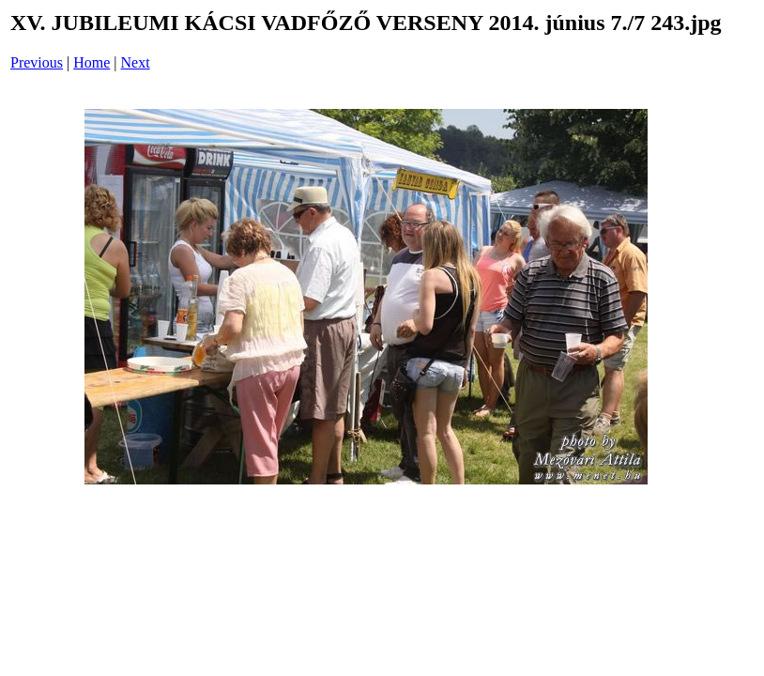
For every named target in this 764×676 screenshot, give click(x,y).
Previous (36, 62)
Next (135, 62)
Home (91, 62)
